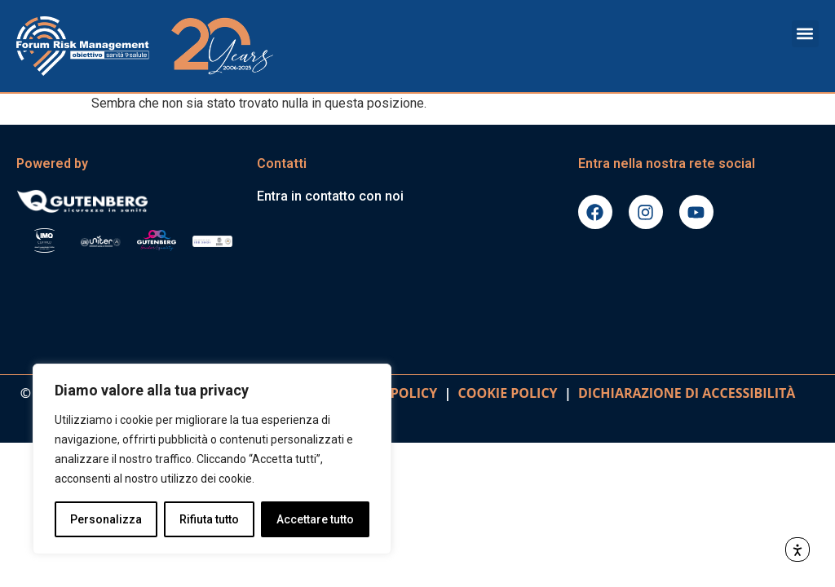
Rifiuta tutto (209, 519)
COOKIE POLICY (508, 393)
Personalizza (106, 519)
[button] (805, 33)
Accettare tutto (315, 519)
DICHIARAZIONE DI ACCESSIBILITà (684, 393)
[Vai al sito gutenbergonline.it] (128, 200)
